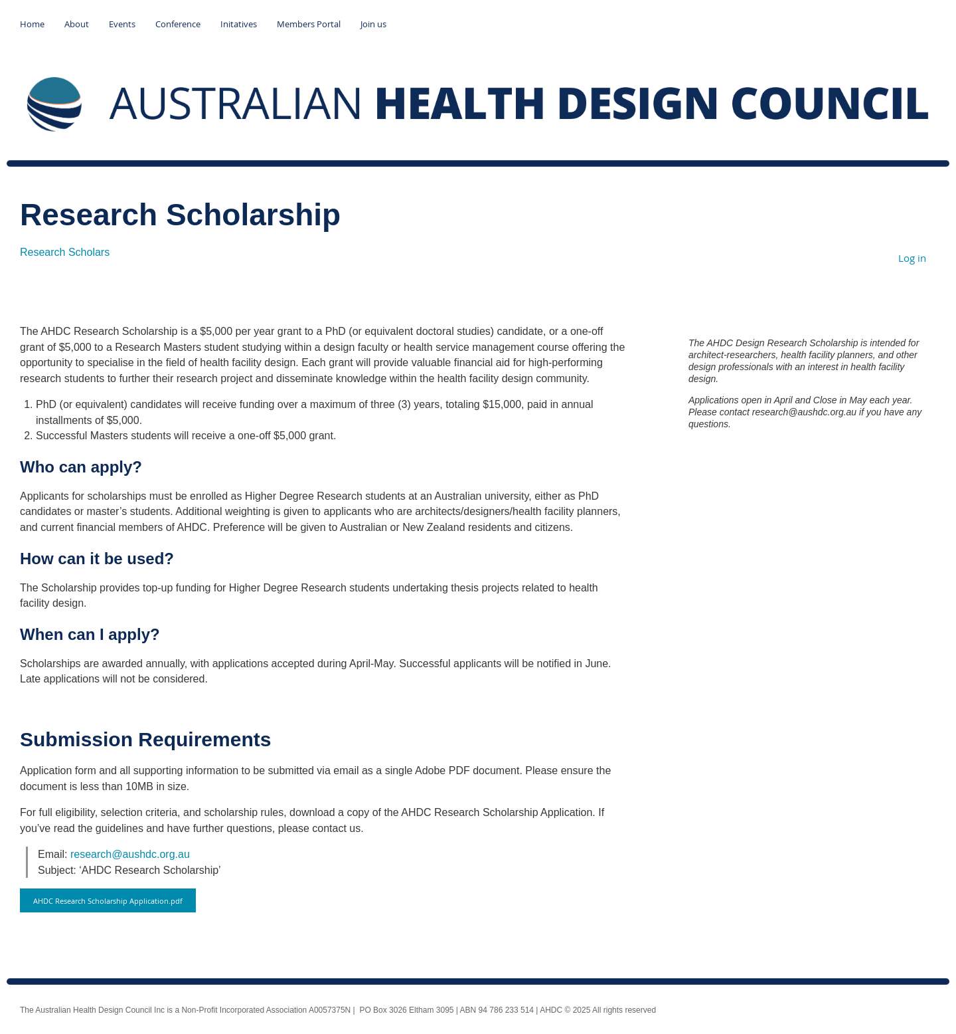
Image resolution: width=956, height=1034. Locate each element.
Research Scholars (65, 252)
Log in (912, 257)
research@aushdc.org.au (130, 854)
